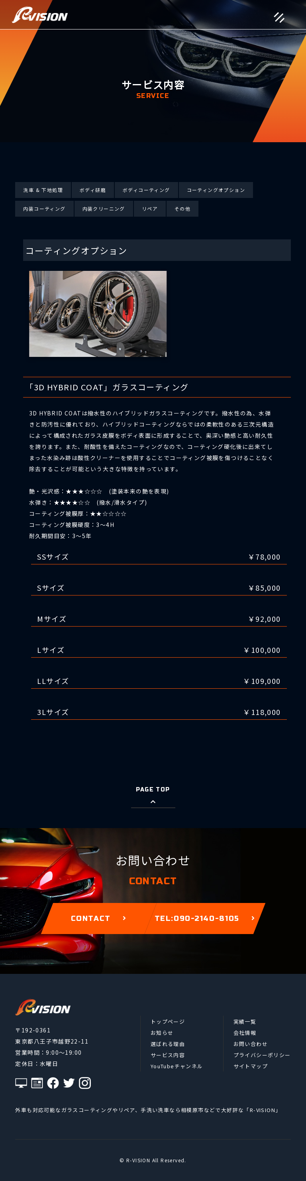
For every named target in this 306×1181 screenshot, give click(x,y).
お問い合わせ (250, 1044)
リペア (150, 208)
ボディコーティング (146, 189)
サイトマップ (250, 1066)
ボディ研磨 (93, 189)
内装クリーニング (103, 208)
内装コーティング (44, 208)
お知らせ (162, 1032)
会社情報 (245, 1032)
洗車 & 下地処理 (43, 189)
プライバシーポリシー (262, 1055)
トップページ (168, 1021)
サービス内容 (168, 1055)
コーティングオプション (216, 189)
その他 (182, 208)
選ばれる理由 (168, 1044)
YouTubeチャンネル (177, 1066)
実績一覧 (245, 1021)
